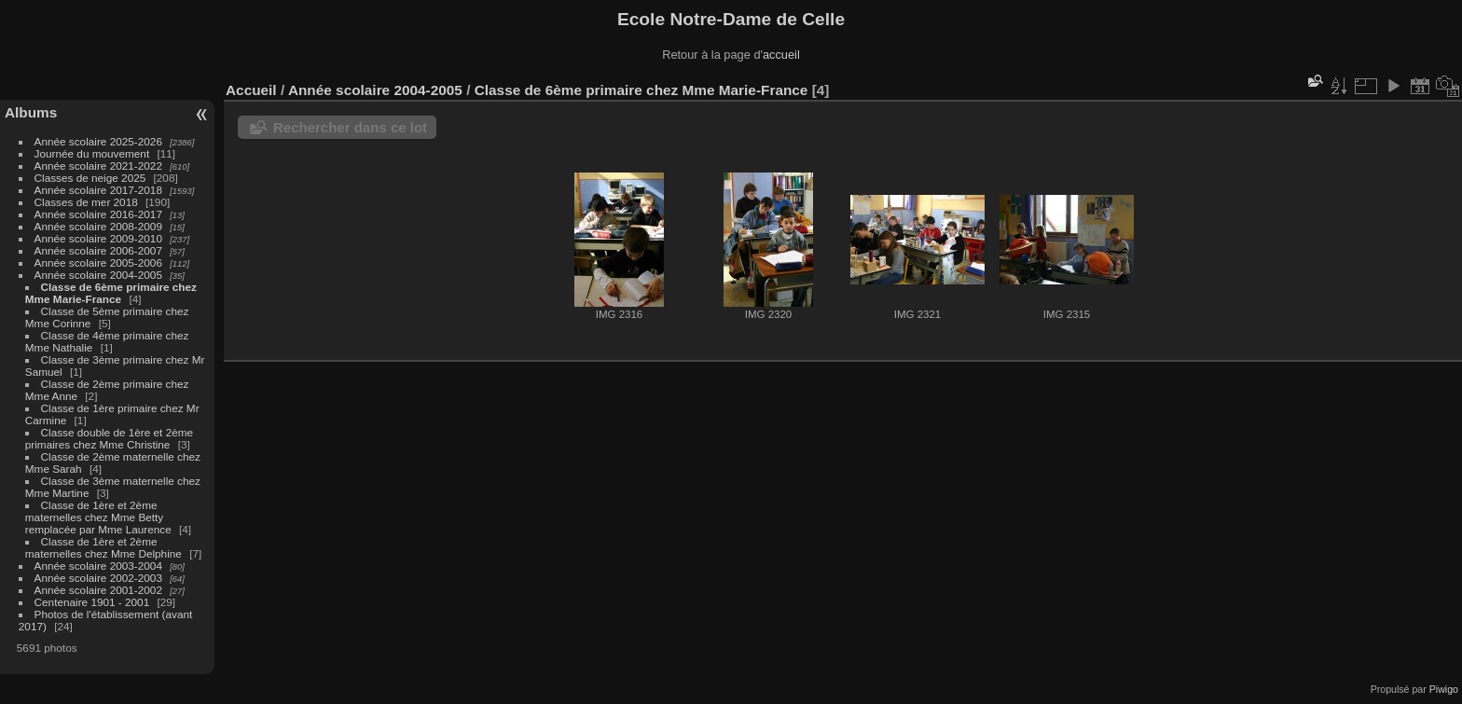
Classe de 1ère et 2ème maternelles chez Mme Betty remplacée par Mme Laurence (98, 517)
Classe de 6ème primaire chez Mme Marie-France (111, 293)
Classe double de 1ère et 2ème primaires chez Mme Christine (109, 438)
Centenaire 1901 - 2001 (92, 602)
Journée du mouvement (92, 153)
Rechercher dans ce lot (350, 127)
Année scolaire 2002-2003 (98, 578)
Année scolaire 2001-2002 (98, 590)
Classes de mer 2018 (86, 202)
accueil (781, 55)
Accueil (251, 90)
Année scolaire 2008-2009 (98, 226)
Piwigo (1443, 689)
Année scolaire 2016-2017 (98, 214)
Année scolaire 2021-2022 (98, 165)
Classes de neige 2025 (90, 178)
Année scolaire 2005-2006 (98, 262)
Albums (31, 112)
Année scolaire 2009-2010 (98, 238)
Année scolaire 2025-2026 (98, 141)
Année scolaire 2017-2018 (98, 190)
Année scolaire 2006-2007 (98, 250)
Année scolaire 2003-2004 (98, 565)
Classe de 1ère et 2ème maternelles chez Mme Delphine (103, 547)
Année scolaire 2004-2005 (98, 275)
